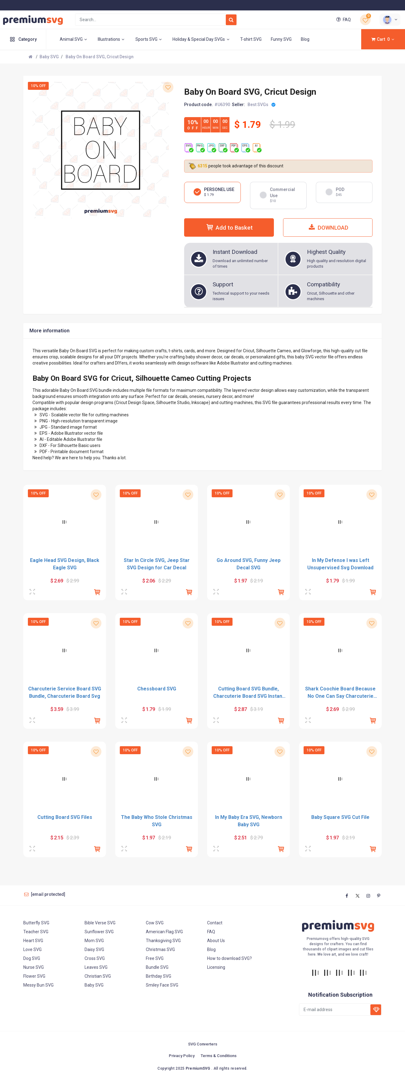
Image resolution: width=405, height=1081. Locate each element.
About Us (216, 940)
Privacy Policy (182, 1055)
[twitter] (357, 896)
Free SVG (155, 958)
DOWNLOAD (327, 227)
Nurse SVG (33, 967)
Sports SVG (149, 39)
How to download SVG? (229, 958)
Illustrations (112, 39)
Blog (305, 39)
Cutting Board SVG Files (64, 817)
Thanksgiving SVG (163, 940)
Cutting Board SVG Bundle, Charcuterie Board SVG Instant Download (248, 693)
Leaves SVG (96, 967)
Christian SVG (98, 976)
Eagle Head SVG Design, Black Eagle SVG (64, 564)
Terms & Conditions (219, 1055)
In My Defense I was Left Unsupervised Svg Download (340, 564)
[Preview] (33, 592)
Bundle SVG (157, 967)
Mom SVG (94, 940)
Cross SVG (95, 958)
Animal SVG (74, 39)
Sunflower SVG (99, 931)
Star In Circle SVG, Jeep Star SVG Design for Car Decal (157, 564)
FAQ (343, 19)
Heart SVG (33, 940)
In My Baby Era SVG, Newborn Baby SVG (248, 820)
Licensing (216, 967)
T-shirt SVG (251, 39)
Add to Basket (229, 227)
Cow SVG (155, 922)
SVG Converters (202, 1044)
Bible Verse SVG (100, 922)
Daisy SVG (94, 949)
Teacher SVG (35, 931)
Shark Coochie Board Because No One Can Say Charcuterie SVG (340, 693)
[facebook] (347, 896)
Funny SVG (281, 39)
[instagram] (368, 896)
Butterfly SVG (36, 922)
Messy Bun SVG (38, 985)
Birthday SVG (158, 976)
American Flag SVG (164, 931)
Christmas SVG (160, 949)
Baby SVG (49, 56)
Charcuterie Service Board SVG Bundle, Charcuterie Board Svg (64, 692)
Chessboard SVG (156, 689)
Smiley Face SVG (162, 985)
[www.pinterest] (379, 896)
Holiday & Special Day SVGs (201, 39)
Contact (214, 922)
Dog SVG (31, 958)
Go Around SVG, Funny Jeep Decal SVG (249, 564)
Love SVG (32, 949)
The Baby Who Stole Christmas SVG (156, 820)
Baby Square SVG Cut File (340, 817)
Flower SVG (34, 976)
